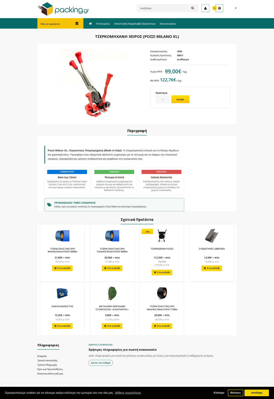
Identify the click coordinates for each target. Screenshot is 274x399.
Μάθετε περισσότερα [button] (128, 392)
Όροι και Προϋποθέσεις (50, 372)
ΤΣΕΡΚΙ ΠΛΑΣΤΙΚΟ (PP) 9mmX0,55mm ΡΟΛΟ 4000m (62, 251)
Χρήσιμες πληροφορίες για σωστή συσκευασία (123, 352)
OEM (179, 51)
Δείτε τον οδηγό (101, 365)
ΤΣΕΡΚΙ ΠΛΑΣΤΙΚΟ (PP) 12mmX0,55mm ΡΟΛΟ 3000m (112, 251)
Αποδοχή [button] (256, 392)
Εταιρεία (41, 358)
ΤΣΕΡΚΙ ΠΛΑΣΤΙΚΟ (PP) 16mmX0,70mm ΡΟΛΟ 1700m (161, 310)
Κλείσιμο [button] (219, 392)
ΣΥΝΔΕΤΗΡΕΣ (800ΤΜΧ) (212, 249)
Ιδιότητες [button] (235, 392)
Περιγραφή (137, 130)
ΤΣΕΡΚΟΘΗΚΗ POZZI (162, 249)
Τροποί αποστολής (47, 363)
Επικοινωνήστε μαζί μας (50, 376)
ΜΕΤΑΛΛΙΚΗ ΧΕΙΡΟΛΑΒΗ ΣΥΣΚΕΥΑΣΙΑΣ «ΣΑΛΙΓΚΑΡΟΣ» (112, 310)
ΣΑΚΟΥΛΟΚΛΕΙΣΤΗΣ (62, 308)
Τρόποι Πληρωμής (47, 367)
